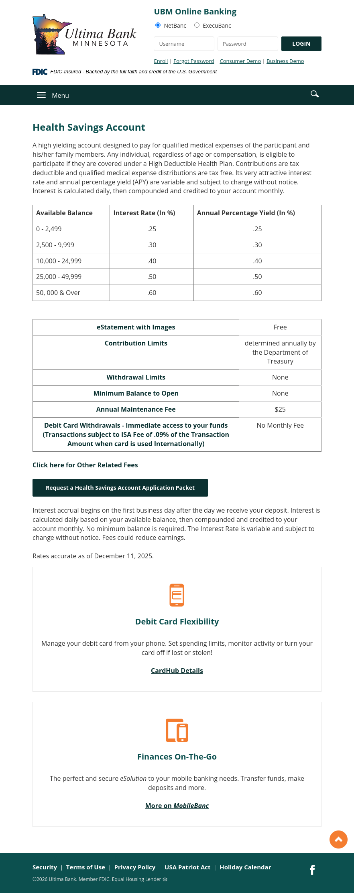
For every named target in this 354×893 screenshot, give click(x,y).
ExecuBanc (217, 25)
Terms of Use (85, 867)
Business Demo (285, 61)
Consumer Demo (240, 61)
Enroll (161, 61)
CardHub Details (177, 670)
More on (177, 805)
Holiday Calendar (245, 867)
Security (45, 867)
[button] (315, 94)
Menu (60, 95)
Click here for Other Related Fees (85, 465)
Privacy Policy (135, 867)
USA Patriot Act (188, 867)
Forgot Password (193, 61)
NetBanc (175, 25)
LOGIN (301, 43)
